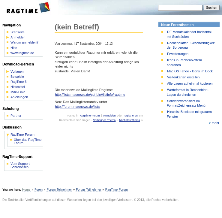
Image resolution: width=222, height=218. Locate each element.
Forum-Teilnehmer (59, 189)
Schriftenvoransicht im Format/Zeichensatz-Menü (186, 103)
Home (26, 189)
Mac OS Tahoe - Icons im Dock (190, 71)
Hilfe (13, 48)
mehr (215, 123)
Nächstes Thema (129, 120)
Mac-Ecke (17, 92)
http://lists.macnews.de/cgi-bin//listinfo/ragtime (90, 94)
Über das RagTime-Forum (28, 141)
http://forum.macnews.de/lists (77, 106)
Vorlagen (17, 71)
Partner (15, 115)
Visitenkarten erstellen (183, 77)
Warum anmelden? (24, 42)
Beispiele (17, 76)
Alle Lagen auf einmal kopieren (190, 83)
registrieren (131, 115)
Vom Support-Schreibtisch (20, 165)
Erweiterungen (177, 54)
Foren (38, 189)
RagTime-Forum (90, 115)
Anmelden (109, 115)
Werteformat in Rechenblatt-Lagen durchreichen (187, 92)
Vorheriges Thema (104, 120)
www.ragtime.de (22, 53)
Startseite (17, 32)
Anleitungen (19, 97)
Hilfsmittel (17, 87)
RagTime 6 (18, 81)
